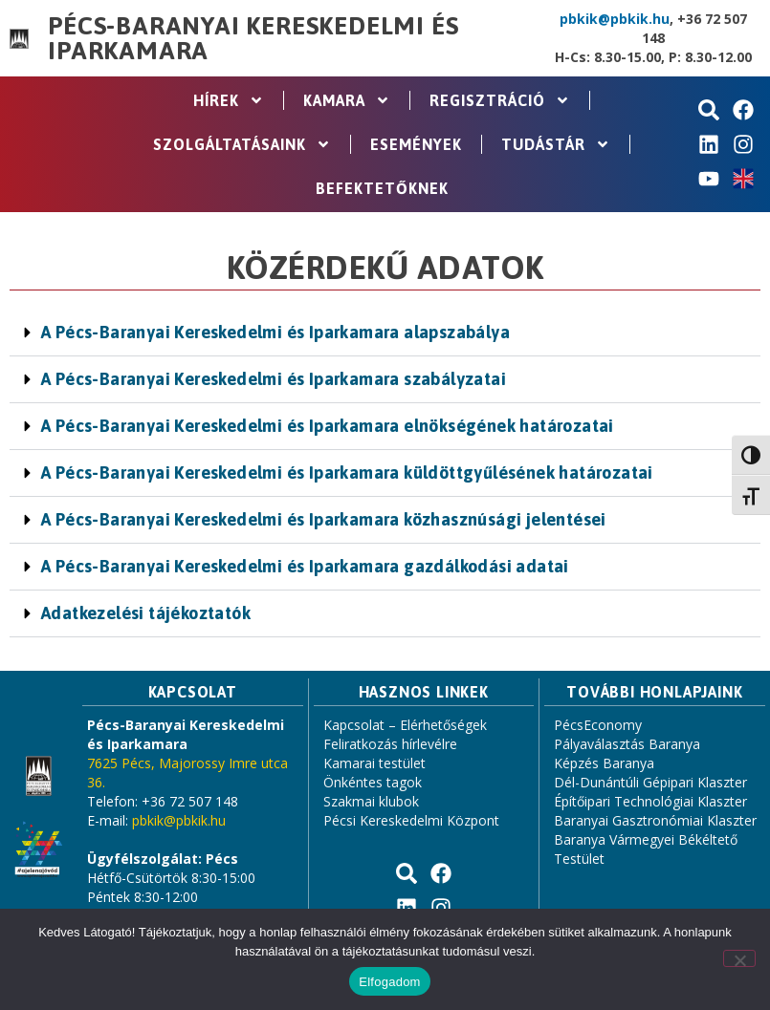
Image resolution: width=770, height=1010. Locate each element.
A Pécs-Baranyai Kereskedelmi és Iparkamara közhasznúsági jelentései (323, 519)
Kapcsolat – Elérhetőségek (405, 725)
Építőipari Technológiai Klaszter (650, 801)
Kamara (346, 100)
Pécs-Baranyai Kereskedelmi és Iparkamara (253, 38)
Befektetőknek (382, 188)
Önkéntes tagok (372, 782)
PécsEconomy (598, 725)
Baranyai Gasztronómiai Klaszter (655, 820)
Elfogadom (389, 982)
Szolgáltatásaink (242, 144)
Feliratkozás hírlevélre (390, 744)
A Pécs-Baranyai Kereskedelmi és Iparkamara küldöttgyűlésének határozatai (347, 472)
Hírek (228, 100)
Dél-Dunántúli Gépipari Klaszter (650, 782)
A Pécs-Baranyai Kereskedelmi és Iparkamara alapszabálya (275, 332)
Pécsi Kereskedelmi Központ (411, 820)
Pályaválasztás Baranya (627, 744)
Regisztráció (499, 100)
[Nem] (739, 958)
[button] (385, 333)
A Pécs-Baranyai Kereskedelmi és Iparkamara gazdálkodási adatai (305, 566)
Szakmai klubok (371, 801)
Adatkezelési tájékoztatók (146, 613)
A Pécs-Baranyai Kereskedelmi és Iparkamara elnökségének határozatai (327, 426)
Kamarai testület (374, 763)
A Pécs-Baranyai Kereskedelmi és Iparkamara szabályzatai (273, 379)
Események (416, 144)
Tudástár (555, 144)
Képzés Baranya (604, 763)
